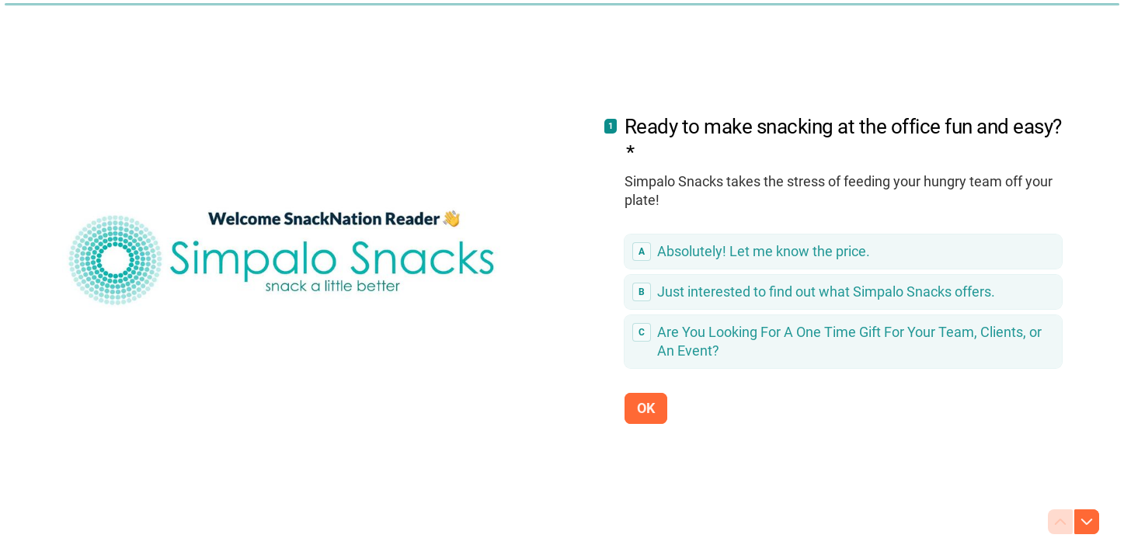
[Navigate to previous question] (1060, 521)
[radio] (844, 251)
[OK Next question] (646, 407)
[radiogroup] (844, 301)
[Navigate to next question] (1086, 521)
